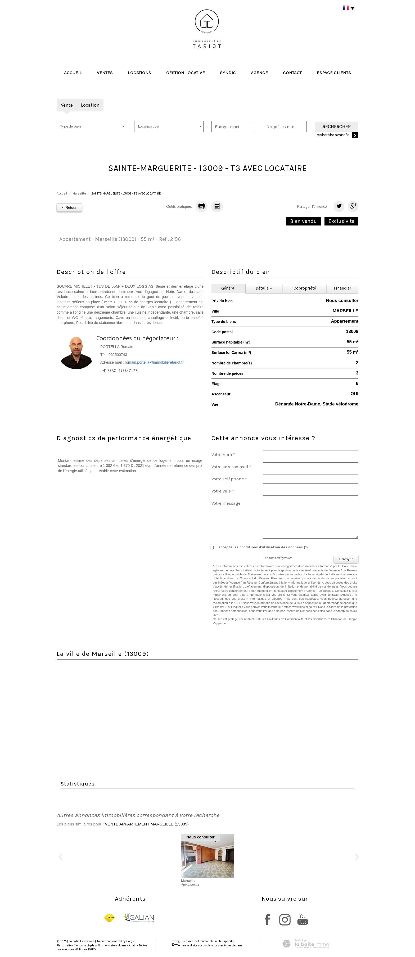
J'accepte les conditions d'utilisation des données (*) (262, 547)
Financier (342, 288)
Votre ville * (222, 491)
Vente (67, 105)
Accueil (73, 72)
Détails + (264, 288)
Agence (259, 72)
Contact (292, 72)
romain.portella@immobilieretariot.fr (154, 362)
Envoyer (346, 559)
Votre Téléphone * (229, 478)
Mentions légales (85, 945)
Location (90, 105)
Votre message (226, 503)
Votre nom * (223, 454)
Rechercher (337, 126)
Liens (122, 945)
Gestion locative (185, 72)
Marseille (79, 193)
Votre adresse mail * (231, 466)
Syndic (228, 72)
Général (228, 288)
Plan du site (64, 945)
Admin (132, 945)
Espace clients (334, 72)
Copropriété (305, 288)
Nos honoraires (107, 945)
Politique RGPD (86, 949)
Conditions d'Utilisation (327, 619)
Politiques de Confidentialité (285, 619)
